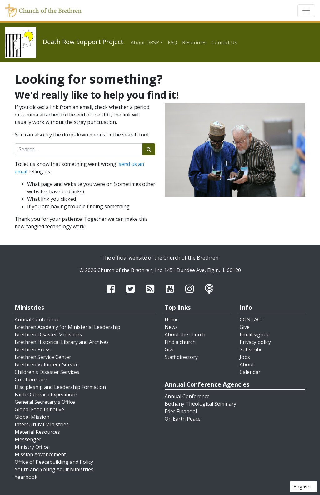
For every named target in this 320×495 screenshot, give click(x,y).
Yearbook (26, 476)
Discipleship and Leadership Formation (60, 387)
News (171, 327)
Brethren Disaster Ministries (48, 334)
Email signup (255, 334)
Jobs (245, 357)
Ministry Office (32, 446)
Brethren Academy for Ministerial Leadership (67, 327)
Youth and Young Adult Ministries (54, 469)
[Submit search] (148, 149)
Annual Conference (37, 319)
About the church (185, 334)
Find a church (180, 342)
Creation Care (31, 379)
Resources (194, 42)
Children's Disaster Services (47, 372)
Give (170, 349)
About (247, 364)
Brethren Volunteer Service (47, 364)
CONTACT (252, 319)
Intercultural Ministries (42, 424)
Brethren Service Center (43, 357)
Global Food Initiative (39, 409)
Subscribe (251, 349)
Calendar (250, 372)
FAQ (172, 42)
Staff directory (181, 357)
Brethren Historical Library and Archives (62, 342)
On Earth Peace (183, 418)
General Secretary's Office (45, 401)
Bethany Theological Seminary (200, 403)
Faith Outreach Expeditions (46, 394)
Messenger (28, 439)
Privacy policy (255, 342)
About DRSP (145, 42)
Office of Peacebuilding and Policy (54, 461)
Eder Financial (181, 411)
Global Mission (32, 416)
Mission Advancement (40, 454)
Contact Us (224, 42)
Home (172, 319)
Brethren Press (33, 349)
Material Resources (37, 431)
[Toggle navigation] (306, 10)
